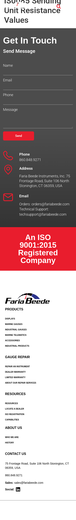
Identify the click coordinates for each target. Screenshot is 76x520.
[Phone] (8, 156)
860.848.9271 (13, 475)
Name (8, 65)
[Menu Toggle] (68, 7)
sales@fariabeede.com (28, 482)
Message (10, 109)
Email (7, 80)
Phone (8, 95)
